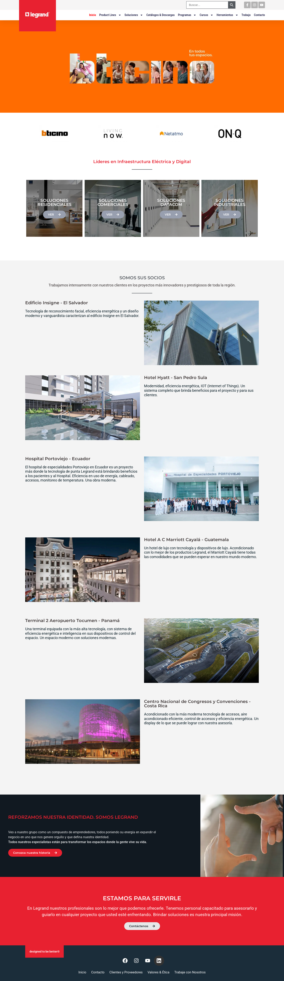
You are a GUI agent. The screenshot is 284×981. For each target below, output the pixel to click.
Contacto (259, 15)
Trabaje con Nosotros (190, 972)
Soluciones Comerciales (113, 202)
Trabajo (246, 15)
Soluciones (134, 15)
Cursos (206, 15)
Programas (187, 15)
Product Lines (110, 15)
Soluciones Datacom (171, 202)
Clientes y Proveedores (126, 972)
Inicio (92, 15)
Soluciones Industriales (229, 202)
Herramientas (227, 15)
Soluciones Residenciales (54, 202)
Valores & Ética (158, 972)
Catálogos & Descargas (160, 15)
